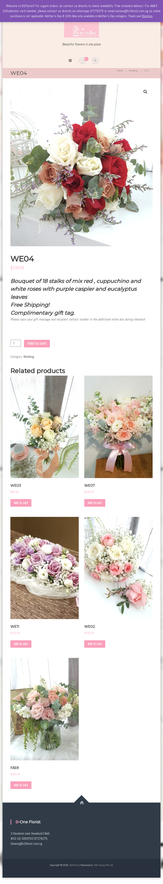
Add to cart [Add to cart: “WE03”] (21, 503)
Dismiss (147, 16)
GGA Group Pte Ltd (103, 865)
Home (120, 70)
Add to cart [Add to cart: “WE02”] (95, 644)
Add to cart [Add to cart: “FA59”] (21, 785)
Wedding (133, 70)
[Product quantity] (15, 343)
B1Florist (74, 865)
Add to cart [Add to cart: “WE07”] (95, 503)
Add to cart (36, 343)
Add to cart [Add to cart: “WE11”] (21, 644)
